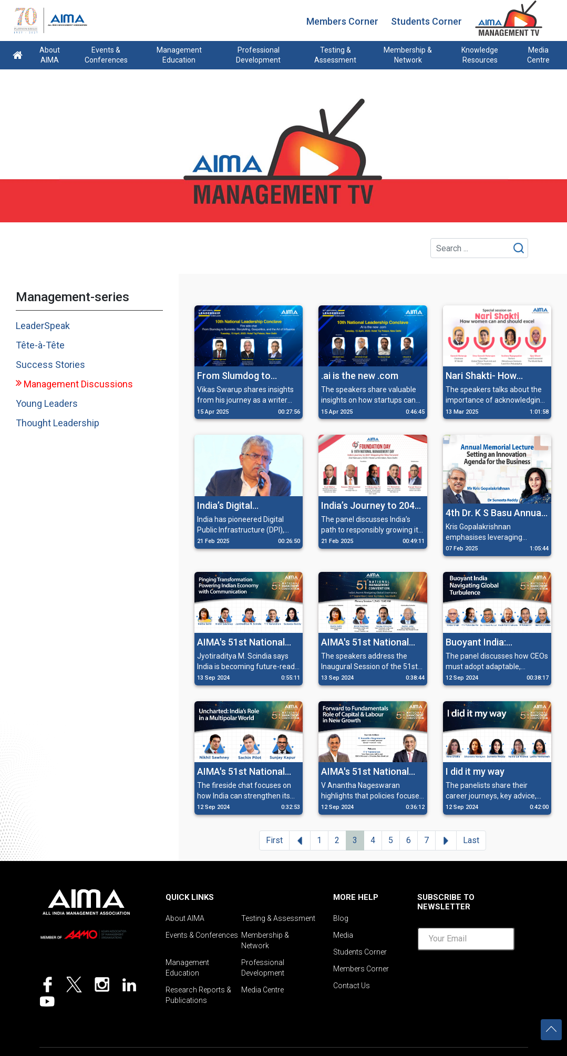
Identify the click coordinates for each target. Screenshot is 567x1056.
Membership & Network (408, 55)
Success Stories (50, 364)
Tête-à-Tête (40, 345)
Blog (340, 918)
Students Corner (426, 21)
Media (343, 935)
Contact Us (351, 985)
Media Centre (538, 55)
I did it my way (475, 771)
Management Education (179, 55)
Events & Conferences (106, 55)
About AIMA (49, 55)
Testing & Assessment (335, 55)
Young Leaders (47, 403)
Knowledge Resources (479, 55)
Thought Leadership (57, 422)
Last (471, 840)
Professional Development (258, 55)
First (274, 840)
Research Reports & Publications (198, 995)
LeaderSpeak (43, 325)
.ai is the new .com (359, 375)
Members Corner (342, 21)
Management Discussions (78, 383)
